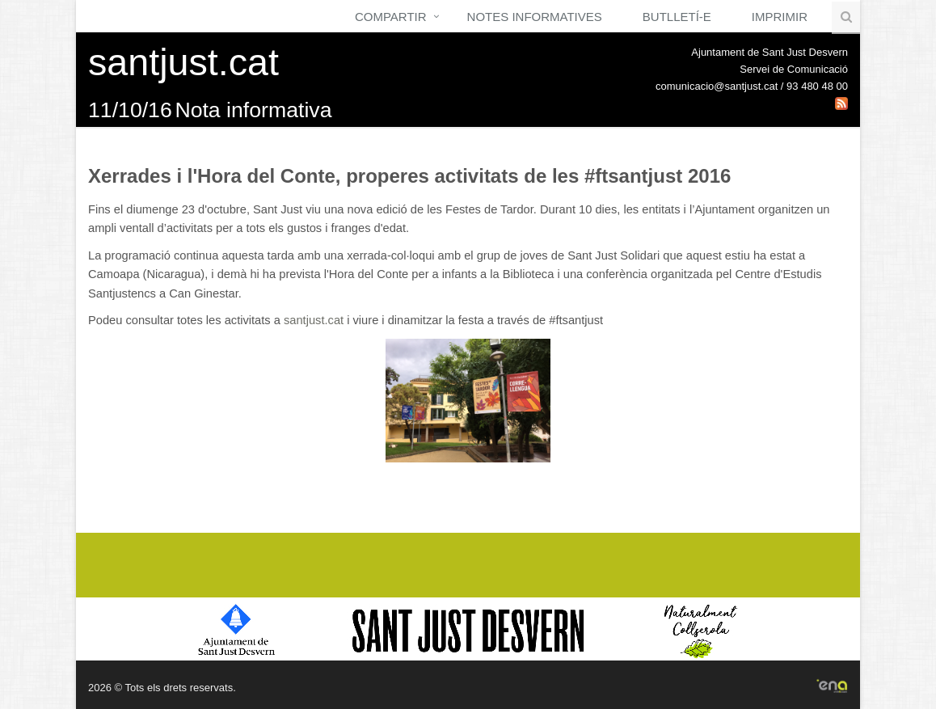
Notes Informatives (534, 16)
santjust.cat (314, 320)
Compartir (391, 16)
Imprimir (779, 16)
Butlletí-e (677, 16)
